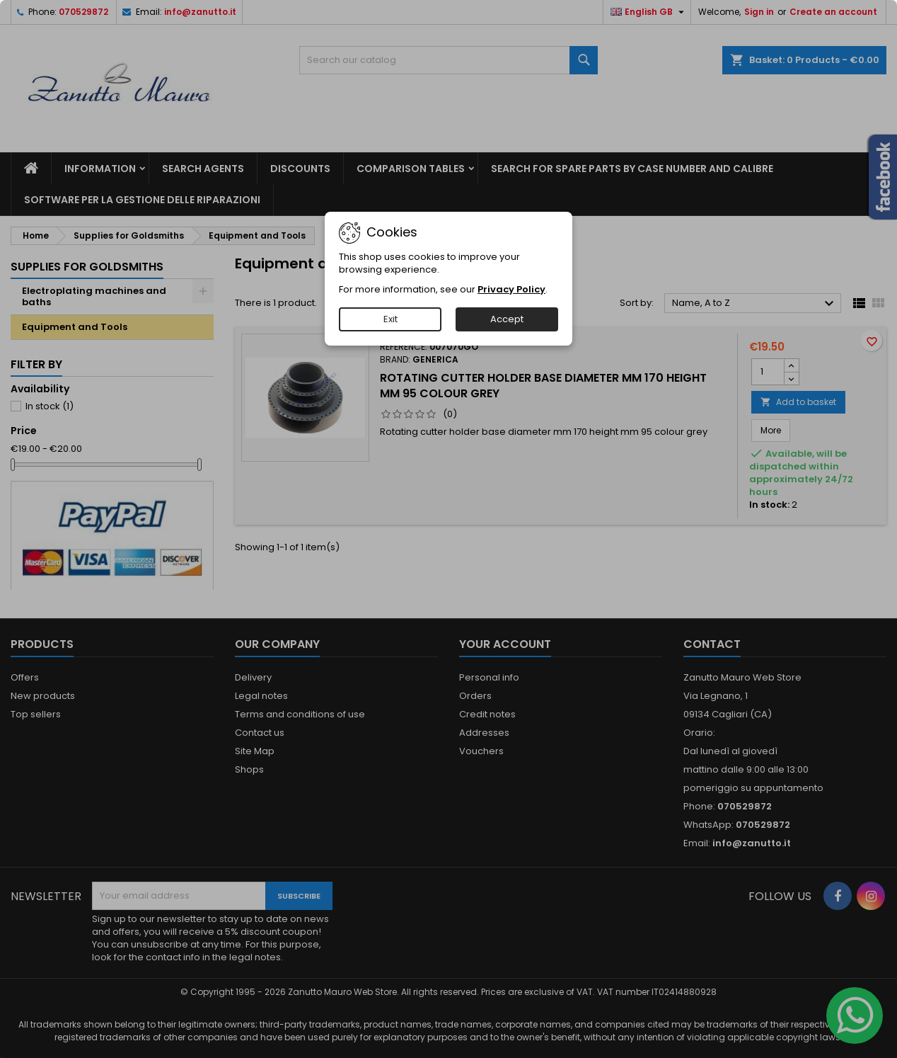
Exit (390, 319)
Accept (506, 319)
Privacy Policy (511, 289)
